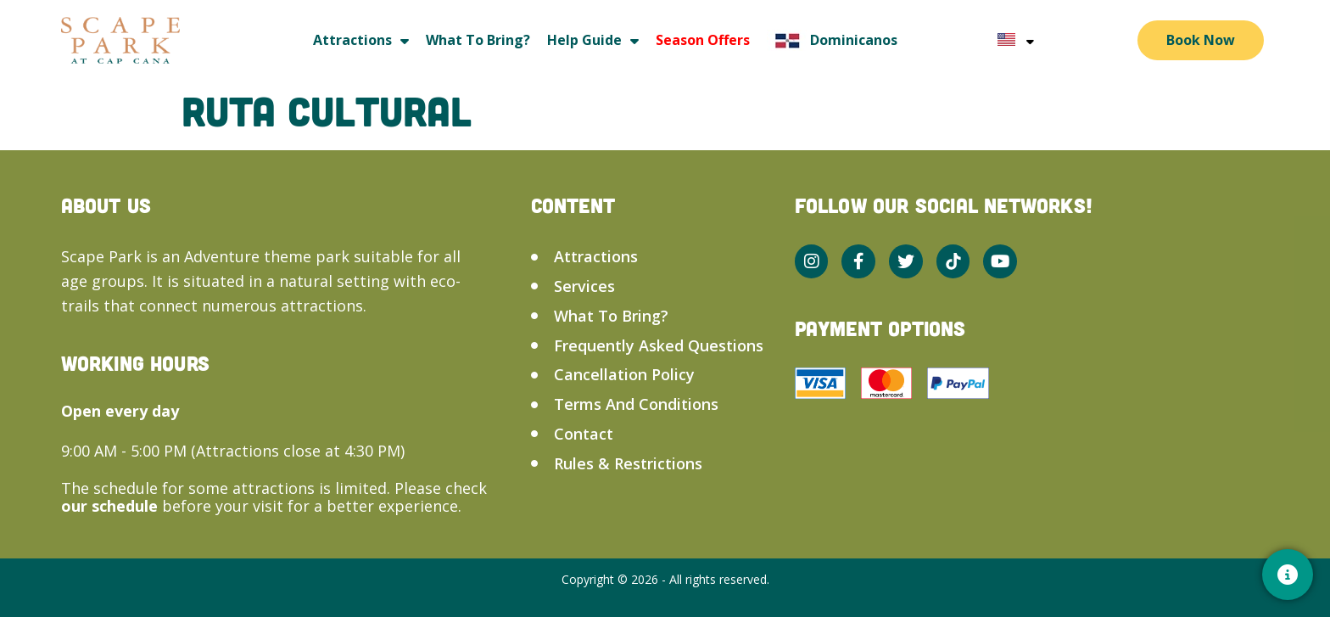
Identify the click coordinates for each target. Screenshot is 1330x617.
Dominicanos (832, 40)
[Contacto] (1287, 574)
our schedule (111, 506)
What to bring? (478, 40)
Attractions (361, 40)
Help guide (593, 40)
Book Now (1200, 40)
